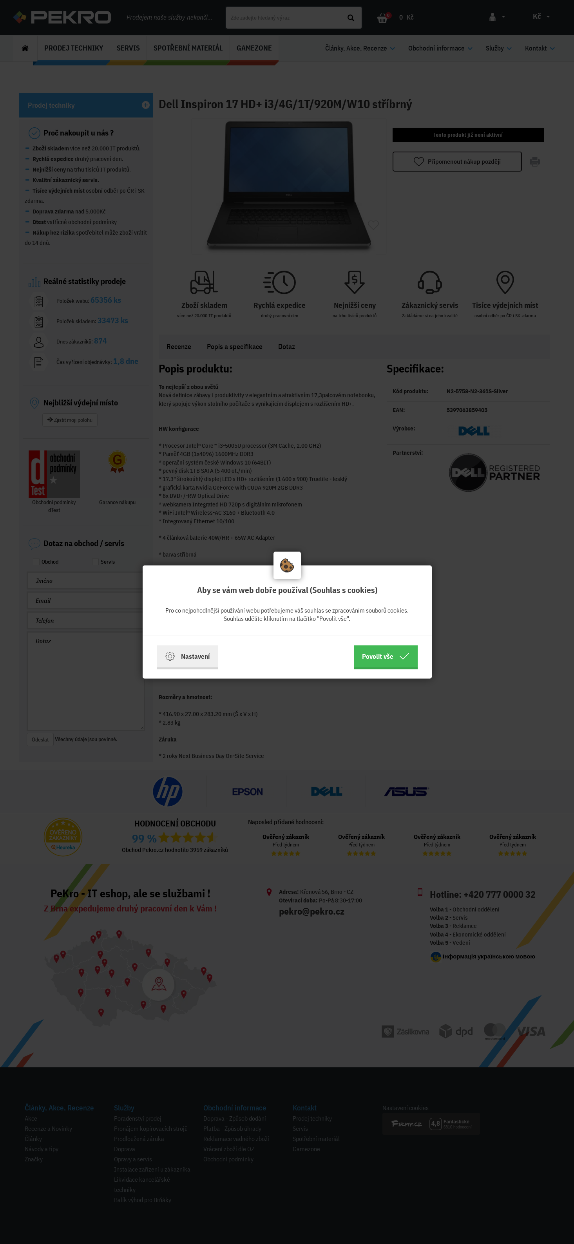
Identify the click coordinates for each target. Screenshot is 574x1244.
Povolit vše (385, 656)
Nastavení (187, 656)
